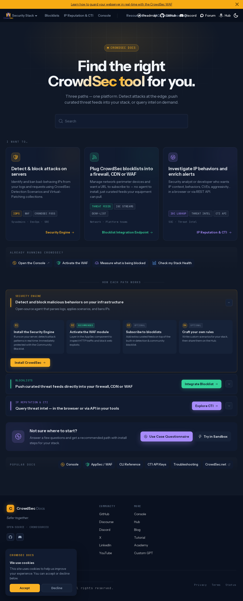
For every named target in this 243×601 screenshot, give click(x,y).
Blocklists (52, 15)
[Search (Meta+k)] (121, 121)
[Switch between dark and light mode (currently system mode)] (235, 15)
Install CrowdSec (30, 362)
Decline (56, 588)
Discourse (106, 522)
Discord (104, 530)
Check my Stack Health (172, 263)
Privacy (200, 584)
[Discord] (20, 537)
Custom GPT (143, 553)
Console (104, 15)
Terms (216, 584)
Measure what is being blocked (120, 263)
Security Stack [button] (23, 15)
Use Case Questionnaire (166, 437)
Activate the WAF (72, 263)
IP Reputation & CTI (78, 15)
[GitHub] (10, 537)
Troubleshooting (185, 465)
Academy (141, 545)
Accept (25, 588)
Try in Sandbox (213, 437)
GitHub (104, 514)
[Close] (237, 4)
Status (230, 584)
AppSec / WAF (99, 465)
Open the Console (31, 263)
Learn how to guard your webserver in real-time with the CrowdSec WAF (121, 4)
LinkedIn (105, 545)
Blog (137, 530)
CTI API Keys (157, 465)
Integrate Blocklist (201, 384)
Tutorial (139, 537)
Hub (137, 522)
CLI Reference (129, 465)
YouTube (105, 553)
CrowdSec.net (217, 465)
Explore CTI (206, 406)
